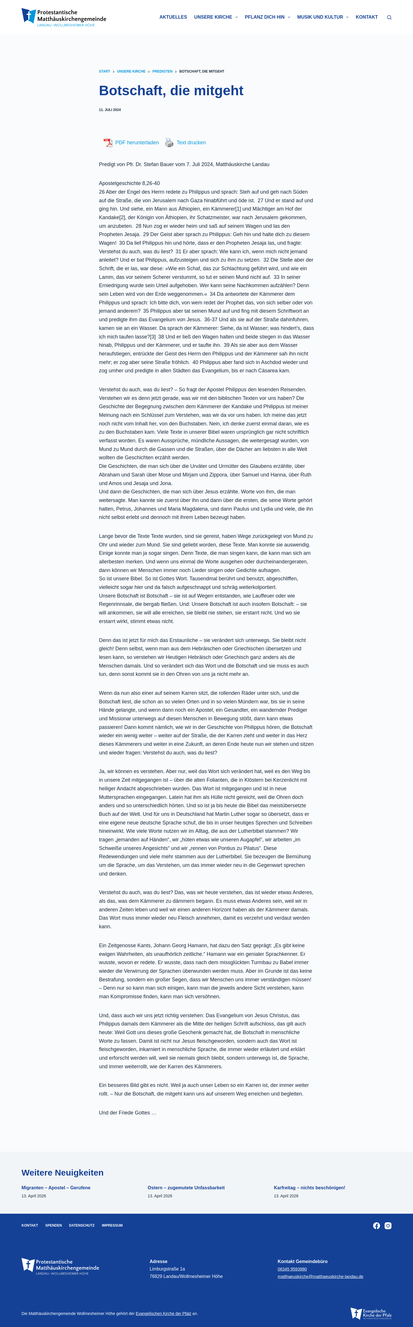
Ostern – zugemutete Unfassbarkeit (186, 1187)
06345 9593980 (293, 1268)
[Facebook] (376, 1225)
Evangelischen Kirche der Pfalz (163, 1313)
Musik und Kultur (324, 17)
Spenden (53, 1225)
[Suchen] (389, 17)
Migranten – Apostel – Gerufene (56, 1187)
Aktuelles (173, 17)
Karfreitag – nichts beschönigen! (309, 1187)
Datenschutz (82, 1225)
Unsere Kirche (217, 17)
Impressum (112, 1225)
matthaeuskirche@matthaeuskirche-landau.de (324, 1276)
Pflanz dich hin (269, 17)
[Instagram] (388, 1225)
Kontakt (367, 17)
